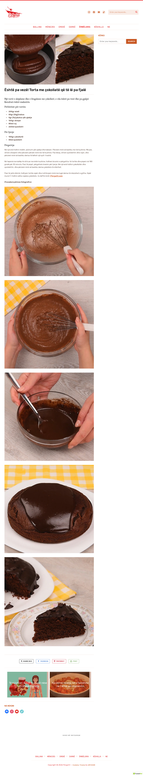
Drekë (62, 27)
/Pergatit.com (56, 181)
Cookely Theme (78, 770)
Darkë (72, 27)
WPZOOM (92, 770)
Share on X (24, 666)
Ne (108, 27)
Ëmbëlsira (84, 27)
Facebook (43, 666)
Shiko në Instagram (71, 740)
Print (77, 666)
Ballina (37, 27)
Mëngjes (50, 27)
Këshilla (99, 27)
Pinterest (61, 666)
